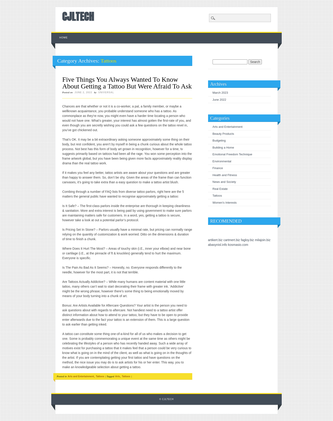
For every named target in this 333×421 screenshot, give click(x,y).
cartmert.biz (231, 240)
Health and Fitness (225, 175)
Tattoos (100, 376)
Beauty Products (223, 133)
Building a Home (223, 147)
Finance (218, 168)
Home (63, 37)
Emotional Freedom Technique (232, 154)
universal (106, 92)
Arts (117, 376)
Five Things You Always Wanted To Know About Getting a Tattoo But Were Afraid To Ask (127, 83)
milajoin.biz (262, 240)
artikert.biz (215, 240)
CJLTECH (78, 16)
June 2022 (219, 99)
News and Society (224, 182)
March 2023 (220, 92)
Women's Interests (225, 202)
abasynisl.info (217, 245)
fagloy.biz (247, 240)
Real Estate (220, 189)
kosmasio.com (238, 245)
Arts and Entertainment (81, 376)
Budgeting (219, 140)
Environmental (222, 161)
